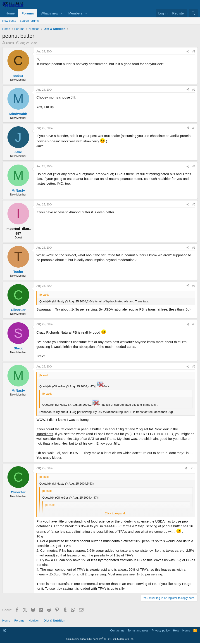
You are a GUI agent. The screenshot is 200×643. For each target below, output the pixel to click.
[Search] (193, 13)
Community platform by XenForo (100, 639)
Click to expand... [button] (116, 513)
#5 (193, 204)
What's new (49, 13)
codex (10, 43)
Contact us (117, 630)
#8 (193, 324)
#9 (193, 366)
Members (75, 13)
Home (10, 13)
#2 (193, 89)
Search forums (29, 20)
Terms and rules (138, 630)
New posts (9, 20)
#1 (193, 51)
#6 (193, 247)
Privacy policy (161, 630)
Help (176, 630)
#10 (193, 468)
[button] (62, 13)
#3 (193, 128)
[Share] (188, 51)
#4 (193, 166)
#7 (193, 285)
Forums (27, 13)
